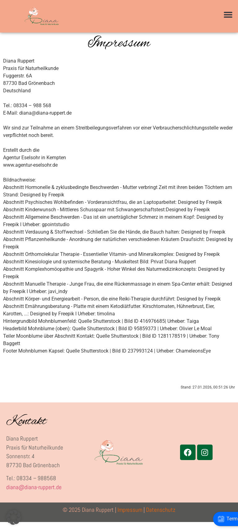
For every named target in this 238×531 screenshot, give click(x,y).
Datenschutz (160, 519)
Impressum (129, 519)
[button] (228, 15)
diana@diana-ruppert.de (34, 496)
